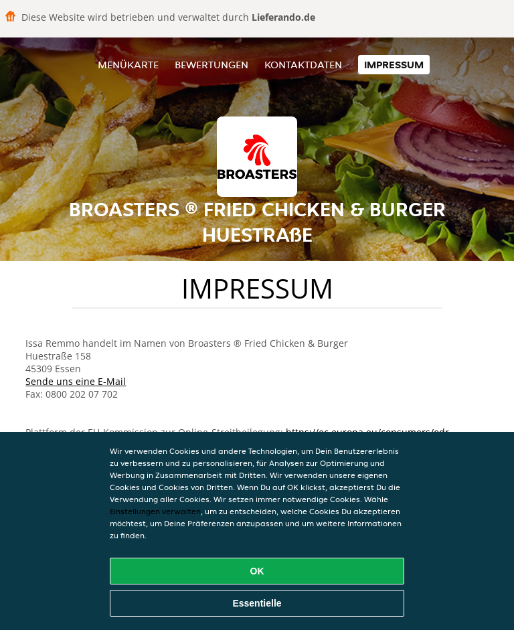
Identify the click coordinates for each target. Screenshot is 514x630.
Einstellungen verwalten (155, 511)
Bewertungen (211, 65)
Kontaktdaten (303, 65)
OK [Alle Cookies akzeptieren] (257, 571)
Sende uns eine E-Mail (75, 381)
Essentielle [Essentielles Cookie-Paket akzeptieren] (256, 603)
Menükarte (128, 65)
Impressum (394, 65)
